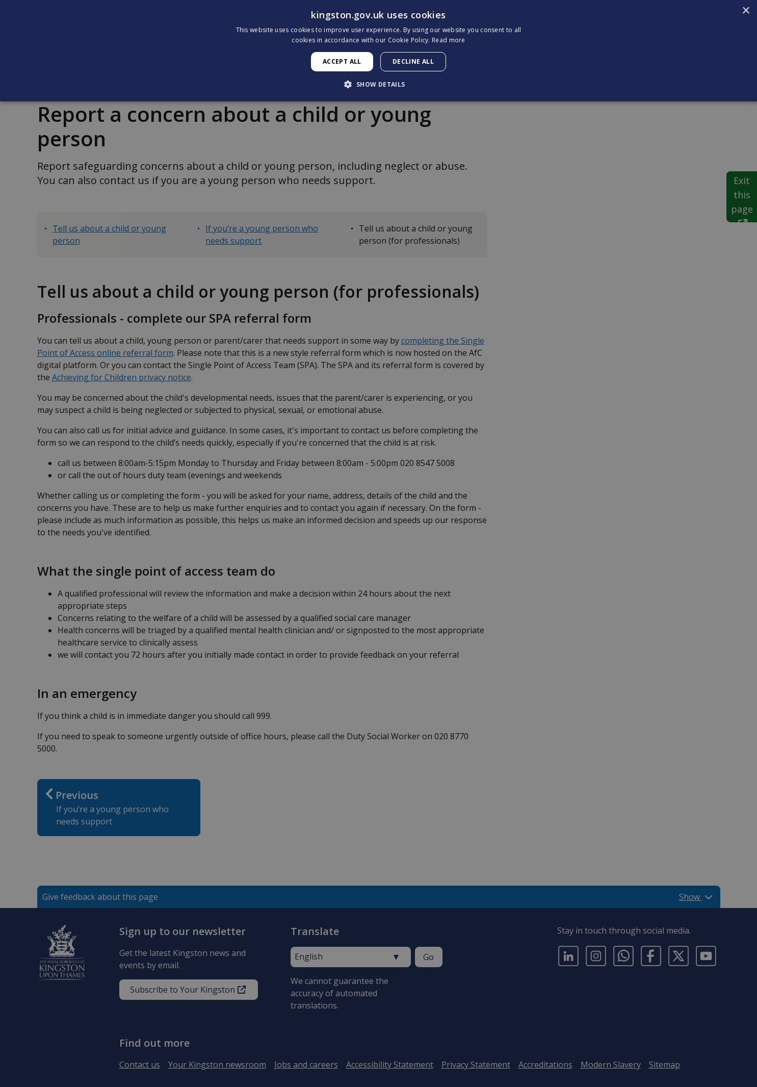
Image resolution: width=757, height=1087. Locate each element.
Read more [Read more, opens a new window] (448, 40)
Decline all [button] (413, 61)
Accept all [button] (342, 61)
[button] (378, 84)
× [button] (745, 11)
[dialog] (378, 50)
